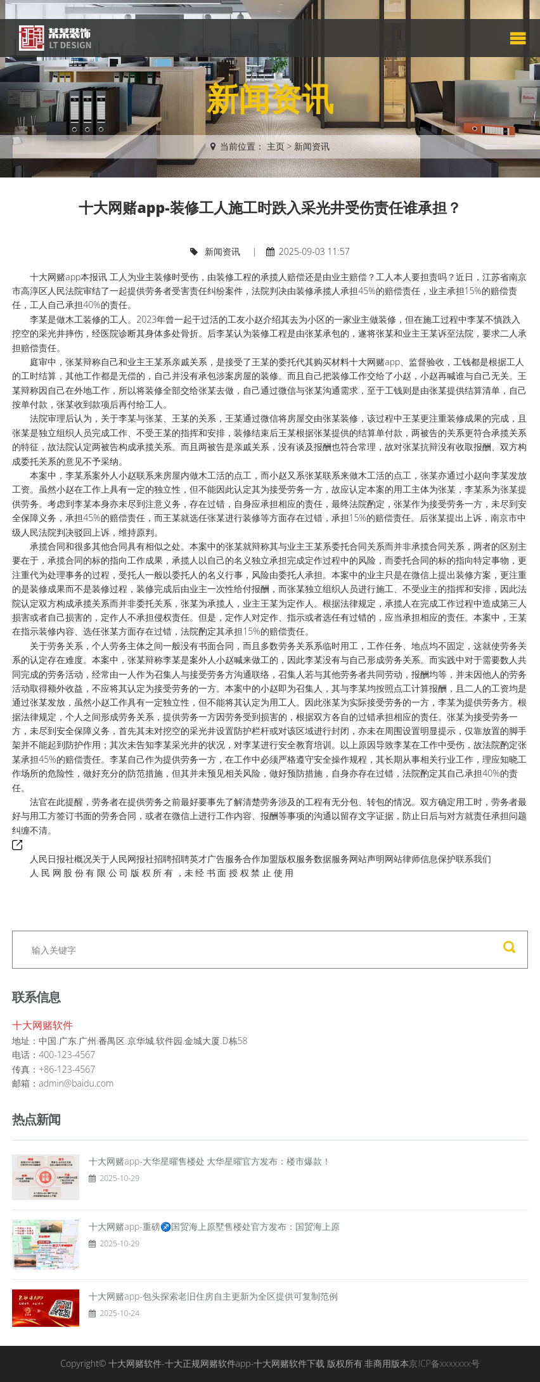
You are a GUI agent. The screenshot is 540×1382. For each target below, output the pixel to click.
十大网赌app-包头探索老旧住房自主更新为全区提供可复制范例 (213, 1296)
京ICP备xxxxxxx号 (444, 1363)
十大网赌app (55, 277)
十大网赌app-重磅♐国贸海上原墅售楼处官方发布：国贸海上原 (214, 1226)
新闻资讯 (312, 146)
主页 (276, 146)
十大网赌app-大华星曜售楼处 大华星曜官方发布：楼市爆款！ (210, 1161)
